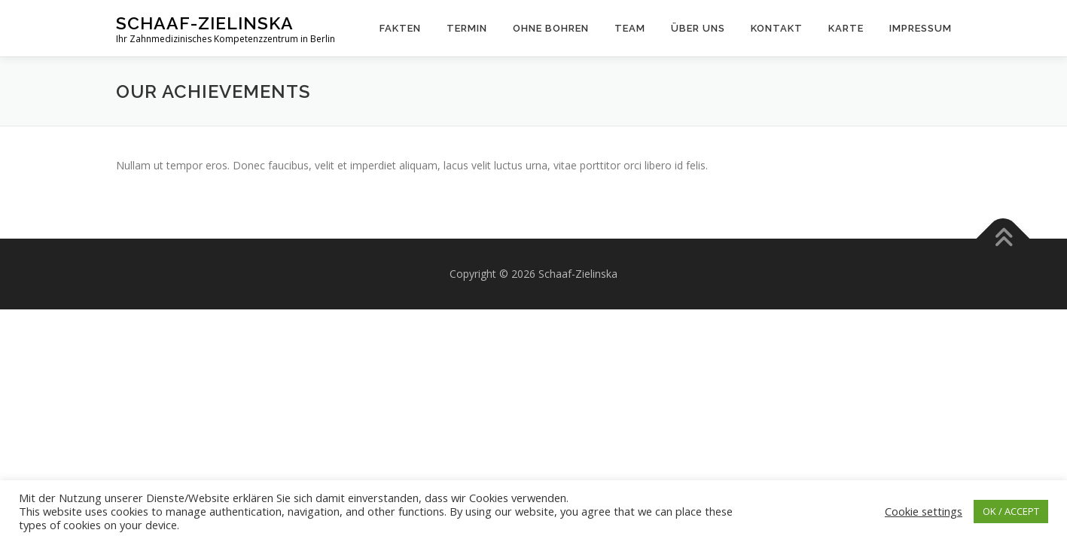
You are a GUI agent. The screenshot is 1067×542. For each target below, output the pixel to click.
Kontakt (777, 28)
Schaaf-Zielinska (205, 23)
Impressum (920, 28)
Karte (846, 28)
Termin (467, 28)
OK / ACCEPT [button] (1011, 511)
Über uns (698, 28)
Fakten (400, 28)
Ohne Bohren (551, 28)
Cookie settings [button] (923, 511)
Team (629, 28)
